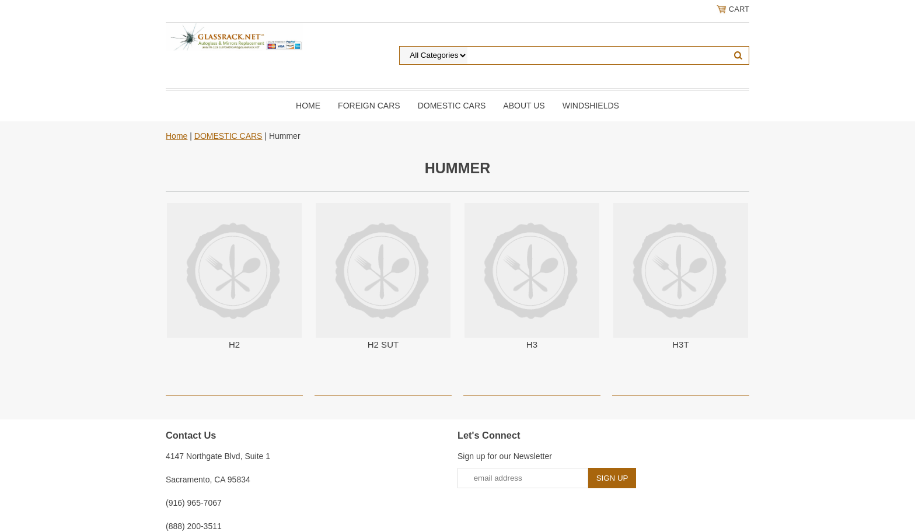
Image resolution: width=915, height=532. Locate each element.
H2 (234, 344)
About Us (523, 105)
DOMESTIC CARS (452, 105)
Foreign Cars (369, 105)
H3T (680, 344)
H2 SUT (383, 344)
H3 (531, 344)
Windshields (591, 105)
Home (308, 105)
